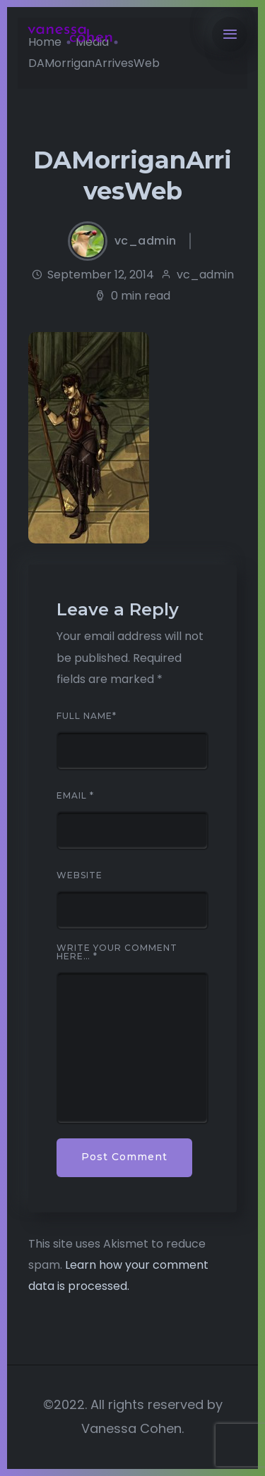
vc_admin (145, 241)
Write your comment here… (117, 952)
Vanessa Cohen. (132, 1428)
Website (79, 875)
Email (75, 796)
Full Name (87, 716)
